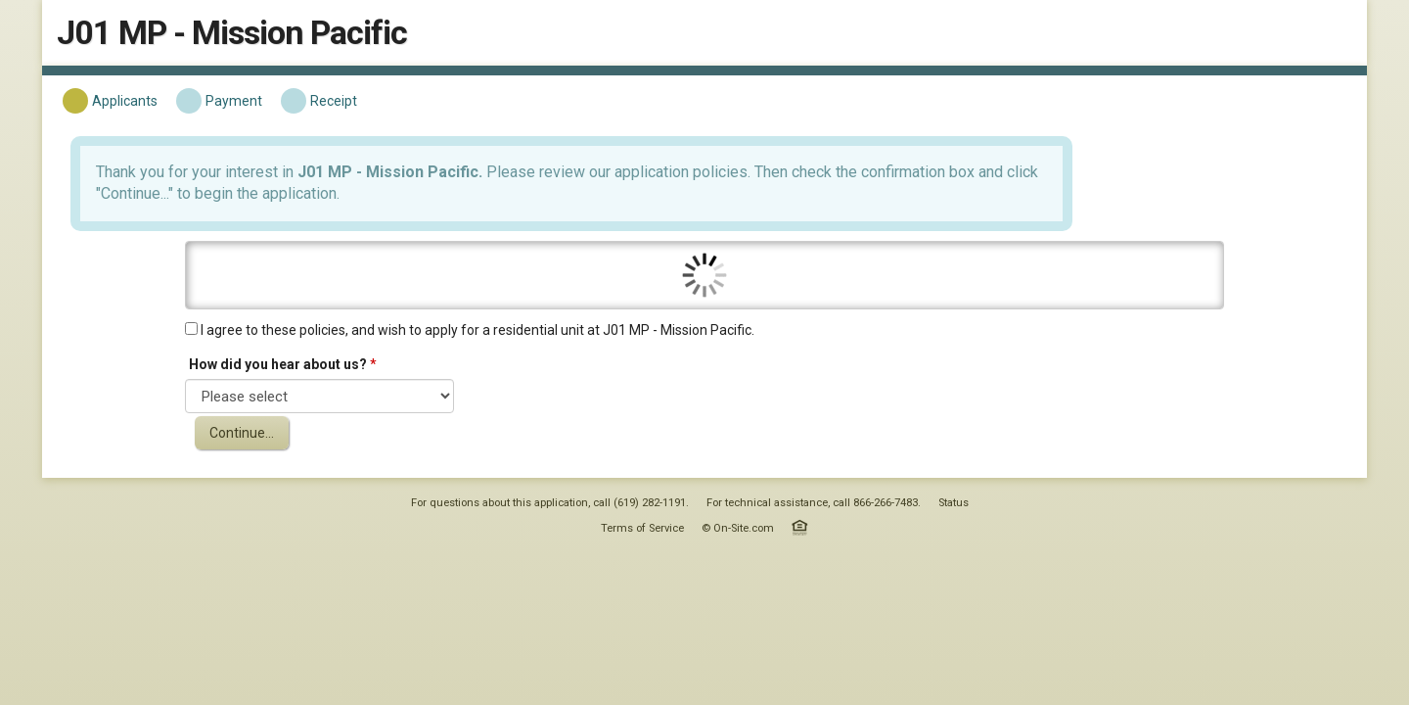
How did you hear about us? (426, 361)
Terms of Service (642, 559)
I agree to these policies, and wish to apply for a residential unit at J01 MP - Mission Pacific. (616, 327)
